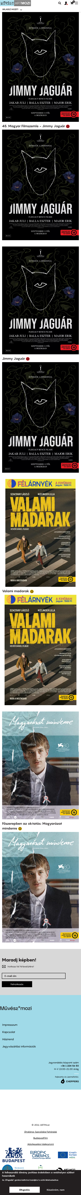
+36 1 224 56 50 (70, 1065)
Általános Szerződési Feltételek (40, 1131)
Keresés (59, 3)
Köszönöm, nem (55, 1189)
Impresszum (9, 1024)
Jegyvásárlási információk (19, 1046)
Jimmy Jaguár (13, 358)
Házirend (8, 1039)
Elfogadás (24, 1189)
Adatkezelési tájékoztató (40, 1144)
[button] (67, 3)
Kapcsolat (8, 1032)
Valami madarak (15, 591)
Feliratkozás (17, 984)
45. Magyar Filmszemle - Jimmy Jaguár (33, 126)
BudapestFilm (40, 1138)
